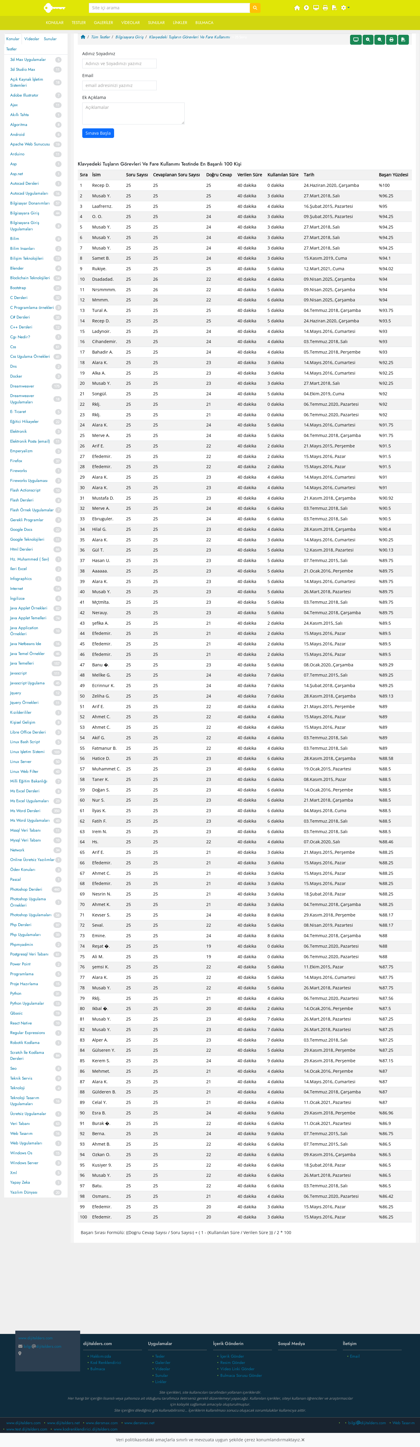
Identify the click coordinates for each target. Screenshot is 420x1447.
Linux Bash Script (25, 742)
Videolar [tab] (31, 39)
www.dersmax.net (139, 1423)
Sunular (156, 22)
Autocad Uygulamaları (29, 193)
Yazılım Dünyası (24, 1192)
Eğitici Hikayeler (24, 421)
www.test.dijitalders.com (26, 1429)
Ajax (14, 105)
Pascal (15, 879)
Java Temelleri (22, 663)
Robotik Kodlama (25, 1042)
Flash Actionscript (25, 490)
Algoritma (18, 124)
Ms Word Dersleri (25, 811)
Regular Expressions (27, 1033)
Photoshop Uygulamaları (31, 915)
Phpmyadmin (21, 944)
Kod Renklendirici (105, 1362)
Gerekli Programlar (27, 520)
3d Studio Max (22, 69)
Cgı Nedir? (20, 337)
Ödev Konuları (22, 869)
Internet (16, 588)
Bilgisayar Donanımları (30, 203)
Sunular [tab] (50, 39)
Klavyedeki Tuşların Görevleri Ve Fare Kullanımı (189, 37)
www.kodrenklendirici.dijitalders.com (86, 1429)
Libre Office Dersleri (28, 732)
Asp (13, 164)
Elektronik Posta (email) (30, 441)
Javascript (18, 673)
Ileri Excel (18, 569)
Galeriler (103, 22)
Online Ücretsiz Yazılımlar (32, 860)
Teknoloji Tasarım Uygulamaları (24, 1101)
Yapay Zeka (20, 1182)
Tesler (160, 1356)
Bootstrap (18, 288)
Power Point (20, 964)
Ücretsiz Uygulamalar (28, 1114)
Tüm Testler (100, 37)
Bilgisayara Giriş (24, 213)
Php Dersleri (21, 925)
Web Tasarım (21, 1133)
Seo (13, 1068)
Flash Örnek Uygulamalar (32, 510)
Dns (13, 366)
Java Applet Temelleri (28, 618)
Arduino (17, 154)
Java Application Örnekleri (24, 631)
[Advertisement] (245, 1291)
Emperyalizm (21, 451)
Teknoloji (17, 1088)
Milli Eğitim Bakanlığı (28, 781)
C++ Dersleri (21, 327)
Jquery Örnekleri (24, 702)
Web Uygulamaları (26, 1143)
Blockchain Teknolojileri (30, 278)
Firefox (16, 461)
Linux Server (21, 761)
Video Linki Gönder (237, 1369)
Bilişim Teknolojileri (27, 258)
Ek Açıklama (94, 97)
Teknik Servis (21, 1078)
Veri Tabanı (20, 1123)
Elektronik (18, 431)
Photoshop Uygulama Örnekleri (28, 902)
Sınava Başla (98, 133)
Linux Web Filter (24, 771)
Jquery (15, 693)
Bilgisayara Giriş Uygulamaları (24, 226)
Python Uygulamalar (27, 1003)
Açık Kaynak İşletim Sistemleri (26, 82)
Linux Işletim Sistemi (27, 752)
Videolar (130, 22)
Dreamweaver (22, 386)
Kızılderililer (21, 712)
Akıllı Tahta (19, 115)
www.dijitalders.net (63, 1423)
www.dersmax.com (102, 1423)
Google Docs (21, 529)
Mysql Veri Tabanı (25, 840)
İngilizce (17, 598)
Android (17, 134)
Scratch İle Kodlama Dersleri (27, 1055)
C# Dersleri (20, 317)
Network (17, 850)
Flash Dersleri (22, 500)
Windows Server (24, 1163)
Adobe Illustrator (24, 95)
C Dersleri (19, 297)
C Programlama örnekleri (32, 307)
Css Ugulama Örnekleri (30, 356)
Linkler (180, 22)
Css (13, 347)
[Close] (302, 1440)
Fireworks (18, 471)
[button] (345, 8)
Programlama (22, 974)
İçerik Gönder (232, 1356)
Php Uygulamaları (25, 934)
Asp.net (16, 174)
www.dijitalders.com (23, 1423)
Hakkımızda (100, 1356)
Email (87, 75)
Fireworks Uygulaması (29, 480)
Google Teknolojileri (27, 539)
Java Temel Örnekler (27, 653)
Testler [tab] (11, 49)
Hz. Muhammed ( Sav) (29, 559)
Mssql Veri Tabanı (25, 830)
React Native (21, 1023)
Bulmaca (204, 22)
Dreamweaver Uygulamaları (22, 399)
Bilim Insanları (22, 248)
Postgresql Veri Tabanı (29, 954)
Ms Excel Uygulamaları (29, 801)
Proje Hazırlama (24, 984)
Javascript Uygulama (27, 683)
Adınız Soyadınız (98, 53)
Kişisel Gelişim (22, 722)
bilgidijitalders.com (40, 1346)
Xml (13, 1173)
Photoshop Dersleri (26, 889)
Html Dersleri (21, 549)
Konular (55, 22)
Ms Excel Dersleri (25, 791)
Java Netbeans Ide (25, 644)
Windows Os (21, 1153)
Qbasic (16, 1013)
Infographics (21, 578)
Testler (79, 22)
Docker (16, 376)
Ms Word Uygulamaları (30, 820)
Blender (17, 268)
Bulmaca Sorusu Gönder (241, 1375)
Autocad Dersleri (24, 183)
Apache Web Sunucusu (30, 144)
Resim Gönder (232, 1362)
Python (15, 993)
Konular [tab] (13, 39)
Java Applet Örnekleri (28, 608)
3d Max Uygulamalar (28, 59)
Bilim (14, 238)
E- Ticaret (18, 411)
